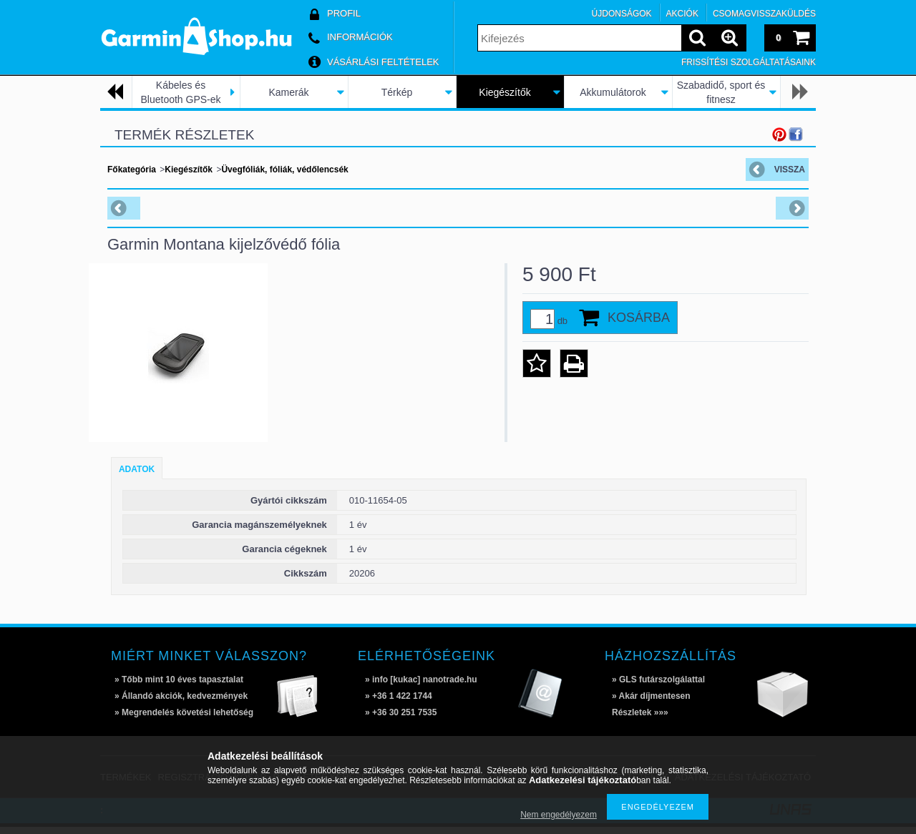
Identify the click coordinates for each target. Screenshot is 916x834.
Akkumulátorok (613, 92)
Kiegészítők (504, 92)
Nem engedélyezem (558, 815)
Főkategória (131, 170)
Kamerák (288, 92)
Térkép (397, 92)
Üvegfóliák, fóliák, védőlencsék (284, 170)
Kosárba (639, 317)
